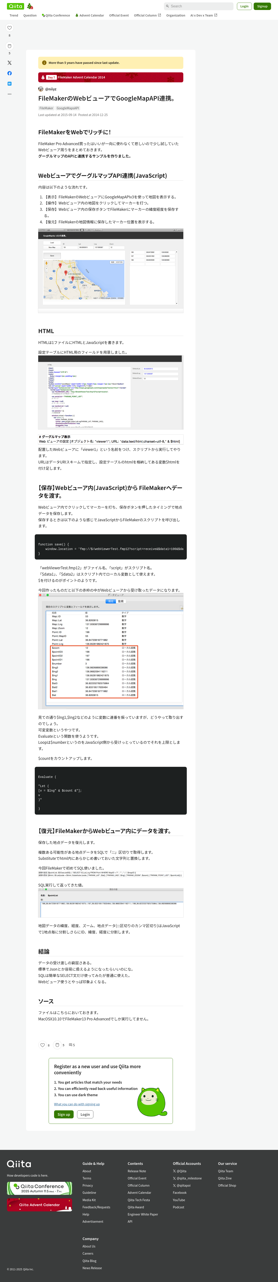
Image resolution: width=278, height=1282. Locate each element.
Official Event (119, 15)
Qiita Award (136, 1207)
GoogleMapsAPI (68, 108)
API (130, 1221)
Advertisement (93, 1221)
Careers (88, 1253)
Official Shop (227, 1185)
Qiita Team (225, 1171)
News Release (92, 1268)
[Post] (9, 62)
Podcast (178, 1207)
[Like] (9, 27)
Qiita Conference (56, 15)
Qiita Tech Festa (139, 1200)
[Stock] (9, 46)
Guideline (89, 1192)
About (87, 1171)
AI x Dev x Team (203, 15)
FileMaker (46, 108)
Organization (175, 15)
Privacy (88, 1185)
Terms (87, 1178)
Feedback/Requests (96, 1207)
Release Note (137, 1171)
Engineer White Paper (143, 1214)
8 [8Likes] (9, 35)
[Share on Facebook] (9, 73)
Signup (262, 6)
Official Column (147, 15)
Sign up (64, 1114)
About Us (89, 1246)
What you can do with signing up (77, 1104)
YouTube (179, 1200)
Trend (14, 15)
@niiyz (47, 88)
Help (86, 1214)
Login (244, 6)
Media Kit (89, 1200)
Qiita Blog (89, 1261)
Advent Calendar (89, 15)
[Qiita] (15, 6)
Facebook (180, 1192)
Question (29, 15)
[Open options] (9, 94)
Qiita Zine (225, 1178)
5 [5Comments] (72, 1045)
